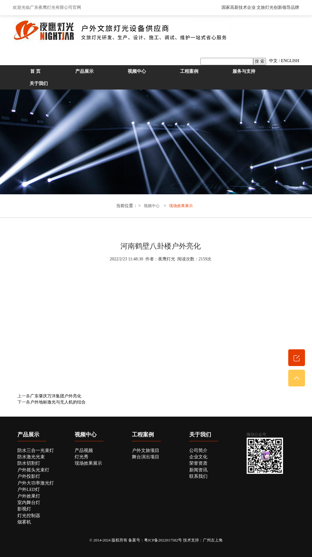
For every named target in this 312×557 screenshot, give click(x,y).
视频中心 (137, 71)
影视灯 (24, 508)
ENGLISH (290, 60)
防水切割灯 (28, 463)
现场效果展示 (181, 206)
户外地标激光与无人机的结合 (58, 402)
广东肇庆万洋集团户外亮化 (55, 396)
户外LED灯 (28, 489)
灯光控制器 (28, 515)
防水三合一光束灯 (35, 450)
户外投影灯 (28, 476)
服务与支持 (243, 71)
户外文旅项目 (145, 450)
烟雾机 (24, 522)
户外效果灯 (28, 496)
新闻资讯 (198, 469)
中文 (273, 60)
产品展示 (84, 71)
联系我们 (198, 476)
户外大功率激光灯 (35, 483)
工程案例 (189, 71)
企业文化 (198, 456)
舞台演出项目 (145, 456)
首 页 (35, 71)
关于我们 (39, 83)
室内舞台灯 (28, 502)
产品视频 (84, 450)
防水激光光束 (31, 456)
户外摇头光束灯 (33, 469)
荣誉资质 (198, 463)
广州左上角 (213, 540)
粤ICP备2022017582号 (163, 540)
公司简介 (198, 450)
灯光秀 (81, 456)
